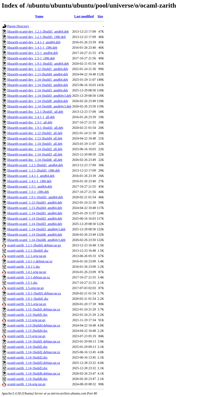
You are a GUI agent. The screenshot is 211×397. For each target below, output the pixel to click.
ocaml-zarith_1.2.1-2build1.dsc (27, 250)
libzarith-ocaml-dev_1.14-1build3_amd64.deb (37, 90)
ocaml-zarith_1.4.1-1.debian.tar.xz (30, 261)
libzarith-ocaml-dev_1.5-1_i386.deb (31, 58)
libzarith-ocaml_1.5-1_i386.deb (28, 192)
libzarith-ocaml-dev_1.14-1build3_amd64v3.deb (39, 95)
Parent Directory (18, 26)
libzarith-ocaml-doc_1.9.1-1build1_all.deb (35, 127)
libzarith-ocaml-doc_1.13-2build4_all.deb (34, 138)
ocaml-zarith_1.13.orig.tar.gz (26, 336)
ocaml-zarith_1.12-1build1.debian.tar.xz (33, 309)
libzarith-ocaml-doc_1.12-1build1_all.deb (34, 133)
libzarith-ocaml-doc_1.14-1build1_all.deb (34, 143)
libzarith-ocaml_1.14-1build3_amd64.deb (34, 224)
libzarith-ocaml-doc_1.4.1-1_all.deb (31, 117)
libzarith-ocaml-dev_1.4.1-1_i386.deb (32, 47)
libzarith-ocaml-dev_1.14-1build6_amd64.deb (37, 101)
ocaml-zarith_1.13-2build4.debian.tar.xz (33, 325)
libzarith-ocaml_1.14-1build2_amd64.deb (34, 218)
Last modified (84, 16)
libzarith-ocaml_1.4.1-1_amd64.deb (31, 176)
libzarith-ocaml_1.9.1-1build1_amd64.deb (35, 197)
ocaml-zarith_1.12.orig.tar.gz (26, 320)
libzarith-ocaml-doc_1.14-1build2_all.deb (34, 149)
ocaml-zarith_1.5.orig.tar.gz (25, 288)
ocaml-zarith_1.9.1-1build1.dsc (27, 298)
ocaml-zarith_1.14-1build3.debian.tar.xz (33, 363)
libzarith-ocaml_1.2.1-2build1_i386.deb (33, 170)
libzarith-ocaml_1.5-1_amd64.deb (29, 186)
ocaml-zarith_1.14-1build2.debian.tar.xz (33, 352)
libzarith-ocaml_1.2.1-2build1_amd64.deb (35, 165)
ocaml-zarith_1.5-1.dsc (22, 282)
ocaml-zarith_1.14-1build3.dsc (27, 368)
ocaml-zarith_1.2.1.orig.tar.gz (26, 256)
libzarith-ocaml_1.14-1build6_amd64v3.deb (36, 240)
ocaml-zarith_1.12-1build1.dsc (27, 314)
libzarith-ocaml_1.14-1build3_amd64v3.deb (36, 229)
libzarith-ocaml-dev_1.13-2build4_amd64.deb (37, 74)
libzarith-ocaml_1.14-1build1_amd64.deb (34, 213)
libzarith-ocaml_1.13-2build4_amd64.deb (34, 208)
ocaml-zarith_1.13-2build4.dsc (27, 330)
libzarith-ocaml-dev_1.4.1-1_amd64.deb (33, 42)
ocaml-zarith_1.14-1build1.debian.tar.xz (33, 341)
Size (100, 16)
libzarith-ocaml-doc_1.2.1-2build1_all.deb (35, 111)
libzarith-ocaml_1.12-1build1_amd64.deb (34, 202)
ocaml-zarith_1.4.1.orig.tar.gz (26, 272)
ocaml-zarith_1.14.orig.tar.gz (26, 384)
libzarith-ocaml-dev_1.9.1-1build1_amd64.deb (38, 63)
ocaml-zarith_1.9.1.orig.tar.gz (26, 304)
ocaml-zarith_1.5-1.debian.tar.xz (28, 277)
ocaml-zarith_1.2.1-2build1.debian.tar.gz (34, 245)
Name (39, 16)
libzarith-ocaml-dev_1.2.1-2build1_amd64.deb (38, 31)
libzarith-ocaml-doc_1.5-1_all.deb (29, 122)
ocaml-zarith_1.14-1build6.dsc (27, 379)
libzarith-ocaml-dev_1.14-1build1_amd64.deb (37, 79)
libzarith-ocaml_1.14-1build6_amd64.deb (34, 234)
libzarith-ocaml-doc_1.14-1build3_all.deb (34, 154)
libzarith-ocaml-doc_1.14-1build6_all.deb (34, 160)
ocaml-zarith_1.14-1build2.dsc (27, 357)
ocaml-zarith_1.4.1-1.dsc (23, 266)
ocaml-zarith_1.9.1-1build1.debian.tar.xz (34, 293)
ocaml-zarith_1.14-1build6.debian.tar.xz (33, 373)
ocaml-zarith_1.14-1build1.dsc (27, 347)
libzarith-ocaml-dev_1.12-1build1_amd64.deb (37, 69)
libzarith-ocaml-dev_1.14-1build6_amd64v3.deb (39, 106)
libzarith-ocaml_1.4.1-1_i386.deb (29, 181)
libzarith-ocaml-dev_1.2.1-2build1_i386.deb (36, 37)
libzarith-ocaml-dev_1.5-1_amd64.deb (32, 53)
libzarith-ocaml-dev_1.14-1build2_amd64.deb (37, 85)
